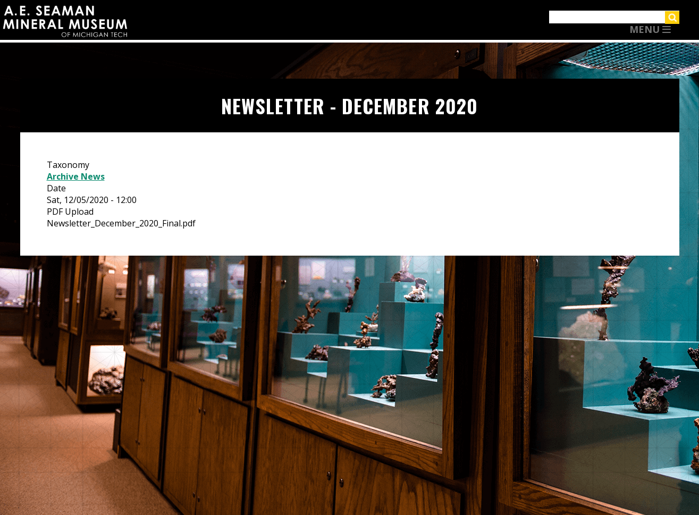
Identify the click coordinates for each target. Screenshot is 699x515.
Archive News (76, 176)
